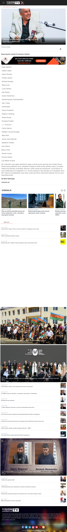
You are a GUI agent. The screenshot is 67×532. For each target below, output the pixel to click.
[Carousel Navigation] (63, 190)
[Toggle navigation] (3, 3)
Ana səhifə (6, 7)
